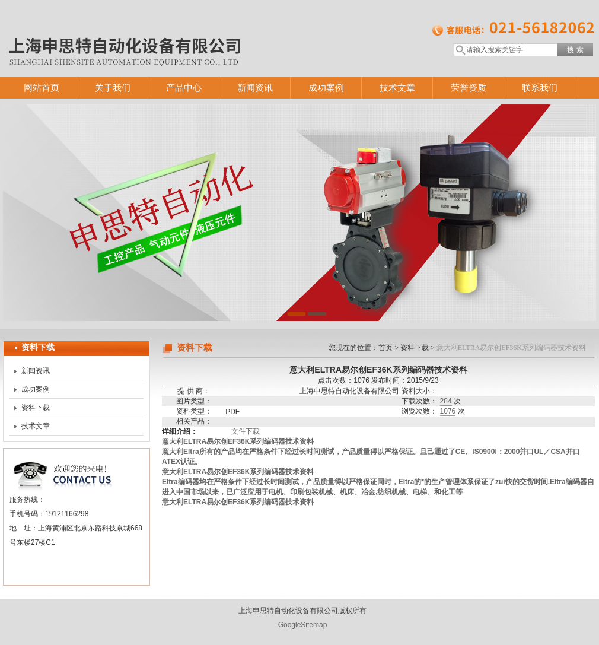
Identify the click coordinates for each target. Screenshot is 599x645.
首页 (385, 348)
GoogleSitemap (302, 625)
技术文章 (397, 87)
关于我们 (112, 87)
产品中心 (184, 87)
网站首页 (41, 87)
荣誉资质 (468, 87)
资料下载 (35, 407)
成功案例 (326, 87)
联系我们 (539, 87)
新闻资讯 (255, 87)
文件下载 (245, 431)
